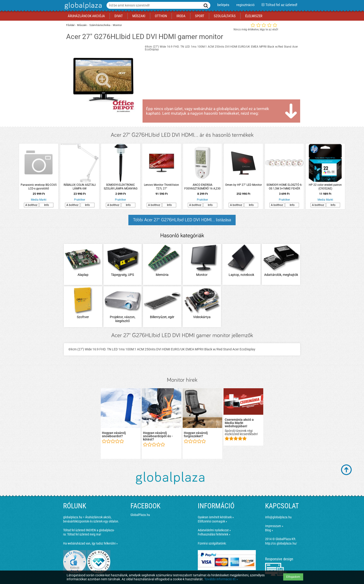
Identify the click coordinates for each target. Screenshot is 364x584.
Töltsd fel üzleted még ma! (84, 534)
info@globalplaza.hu (278, 517)
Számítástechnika (99, 25)
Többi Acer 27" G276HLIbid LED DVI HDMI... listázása (182, 220)
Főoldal (70, 25)
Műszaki (82, 25)
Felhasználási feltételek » (214, 534)
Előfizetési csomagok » (212, 521)
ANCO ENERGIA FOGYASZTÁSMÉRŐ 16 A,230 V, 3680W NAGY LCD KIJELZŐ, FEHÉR (202, 186)
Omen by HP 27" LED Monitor (243, 184)
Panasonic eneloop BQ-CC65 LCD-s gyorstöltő (39, 186)
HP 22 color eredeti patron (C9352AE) (325, 186)
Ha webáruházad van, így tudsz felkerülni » (90, 543)
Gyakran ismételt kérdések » (216, 517)
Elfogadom (293, 576)
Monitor (117, 25)
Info (46, 205)
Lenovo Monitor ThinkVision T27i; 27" (161, 186)
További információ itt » (221, 579)
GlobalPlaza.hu (140, 515)
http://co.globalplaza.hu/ (281, 543)
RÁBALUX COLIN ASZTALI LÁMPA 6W (80, 186)
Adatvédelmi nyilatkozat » (214, 530)
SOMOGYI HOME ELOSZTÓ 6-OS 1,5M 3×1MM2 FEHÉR (284, 186)
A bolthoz (31, 205)
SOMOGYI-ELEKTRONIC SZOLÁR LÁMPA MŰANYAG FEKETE (120, 186)
